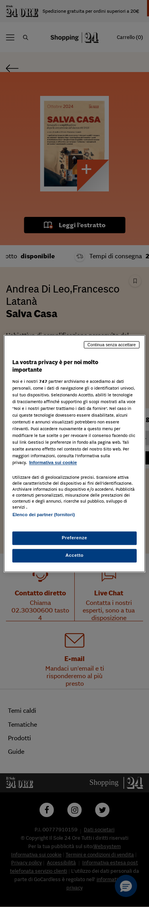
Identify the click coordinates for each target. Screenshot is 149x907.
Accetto (75, 555)
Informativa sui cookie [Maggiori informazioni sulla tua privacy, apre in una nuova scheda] (53, 462)
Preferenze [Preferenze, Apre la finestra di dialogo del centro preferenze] (74, 537)
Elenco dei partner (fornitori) (43, 514)
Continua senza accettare (111, 344)
